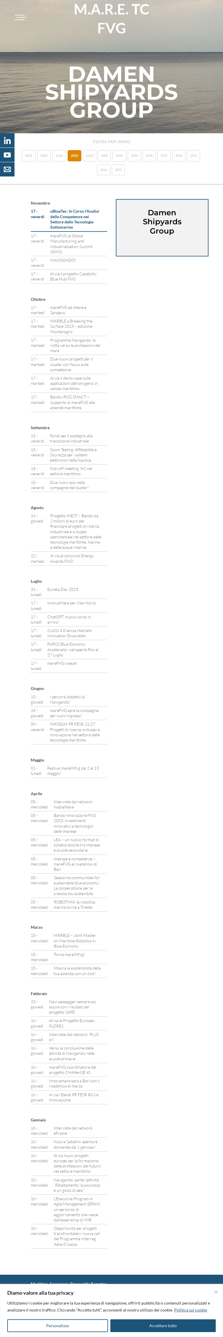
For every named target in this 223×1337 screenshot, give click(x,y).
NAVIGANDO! (63, 260)
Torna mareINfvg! (69, 954)
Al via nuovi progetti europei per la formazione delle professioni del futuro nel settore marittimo (77, 1163)
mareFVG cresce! (62, 663)
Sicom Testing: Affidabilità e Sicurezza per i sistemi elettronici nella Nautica (73, 454)
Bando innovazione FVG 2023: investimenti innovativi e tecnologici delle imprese (75, 823)
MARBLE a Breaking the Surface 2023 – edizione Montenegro (71, 326)
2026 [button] (29, 156)
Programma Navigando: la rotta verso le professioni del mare (75, 345)
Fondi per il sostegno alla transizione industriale (71, 438)
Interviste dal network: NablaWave (73, 804)
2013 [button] (118, 170)
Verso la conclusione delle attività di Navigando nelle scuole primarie (71, 1053)
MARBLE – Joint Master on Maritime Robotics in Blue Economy (75, 940)
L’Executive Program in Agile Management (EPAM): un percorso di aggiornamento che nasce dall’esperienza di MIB (77, 1209)
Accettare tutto (163, 1325)
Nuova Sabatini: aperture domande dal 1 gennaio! (76, 1144)
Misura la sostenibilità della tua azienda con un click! (77, 971)
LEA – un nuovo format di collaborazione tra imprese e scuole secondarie (77, 845)
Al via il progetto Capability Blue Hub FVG (73, 276)
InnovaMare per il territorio (71, 602)
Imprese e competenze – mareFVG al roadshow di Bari (75, 864)
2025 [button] (44, 156)
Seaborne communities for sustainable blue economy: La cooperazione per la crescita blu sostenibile (77, 885)
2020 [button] (119, 156)
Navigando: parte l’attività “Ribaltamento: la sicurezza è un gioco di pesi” (77, 1185)
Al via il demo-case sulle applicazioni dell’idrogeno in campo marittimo (74, 383)
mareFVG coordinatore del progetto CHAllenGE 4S (72, 1070)
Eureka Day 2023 (62, 589)
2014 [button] (103, 170)
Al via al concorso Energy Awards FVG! (72, 558)
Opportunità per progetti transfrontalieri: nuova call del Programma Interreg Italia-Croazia (77, 1236)
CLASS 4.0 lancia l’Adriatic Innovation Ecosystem (69, 633)
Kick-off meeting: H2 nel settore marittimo (71, 471)
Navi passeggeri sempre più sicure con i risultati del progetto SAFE (72, 1006)
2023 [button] (74, 156)
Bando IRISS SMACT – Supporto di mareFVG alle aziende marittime (72, 402)
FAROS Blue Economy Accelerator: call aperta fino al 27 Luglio (72, 649)
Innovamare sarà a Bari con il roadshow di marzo (74, 1083)
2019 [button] (134, 156)
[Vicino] (216, 1292)
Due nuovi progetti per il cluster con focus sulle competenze (71, 364)
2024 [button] (59, 156)
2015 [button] (193, 156)
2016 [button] (178, 156)
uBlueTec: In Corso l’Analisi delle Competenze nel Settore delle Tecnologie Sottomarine (74, 219)
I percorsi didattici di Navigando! (67, 699)
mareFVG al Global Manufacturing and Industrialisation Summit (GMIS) (71, 243)
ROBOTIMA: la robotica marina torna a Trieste (74, 904)
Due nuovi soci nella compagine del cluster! (69, 485)
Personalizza (57, 1325)
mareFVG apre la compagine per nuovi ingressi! (74, 713)
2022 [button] (89, 156)
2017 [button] (164, 156)
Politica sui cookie (190, 1309)
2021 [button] (104, 156)
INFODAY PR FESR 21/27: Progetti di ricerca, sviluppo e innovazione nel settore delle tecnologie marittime (75, 732)
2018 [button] (149, 156)
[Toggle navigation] (20, 17)
